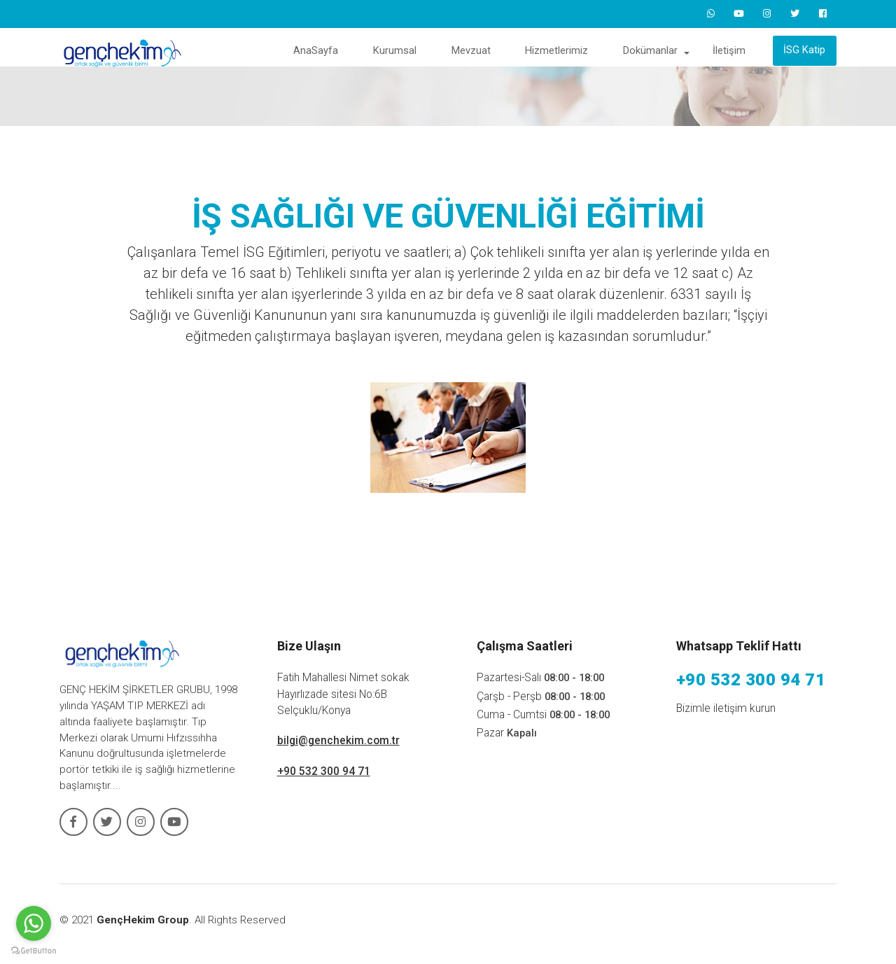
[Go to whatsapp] (33, 923)
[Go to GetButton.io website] (33, 950)
